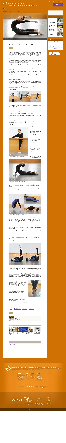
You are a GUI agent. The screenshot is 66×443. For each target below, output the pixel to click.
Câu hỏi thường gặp (34, 5)
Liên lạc (57, 1)
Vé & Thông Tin (58, 4)
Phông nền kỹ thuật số (39, 410)
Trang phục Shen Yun (39, 409)
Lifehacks (11, 341)
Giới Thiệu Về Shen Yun (28, 408)
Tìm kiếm (59, 1)
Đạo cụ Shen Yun (39, 411)
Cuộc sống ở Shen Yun (20, 408)
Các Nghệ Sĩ (17, 5)
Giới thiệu (19, 405)
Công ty (13, 5)
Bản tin (52, 1)
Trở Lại (4, 11)
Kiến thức (54, 1)
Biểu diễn (10, 5)
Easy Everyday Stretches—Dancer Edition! (16, 11)
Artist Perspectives (31, 341)
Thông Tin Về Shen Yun (20, 409)
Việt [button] (62, 1)
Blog (8, 11)
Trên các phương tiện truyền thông (28, 411)
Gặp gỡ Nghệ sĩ (19, 412)
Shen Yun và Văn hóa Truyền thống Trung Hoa (42, 413)
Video (20, 5)
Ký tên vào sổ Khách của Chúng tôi (44, 419)
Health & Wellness (24, 341)
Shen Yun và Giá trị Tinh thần (21, 411)
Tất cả (50, 41)
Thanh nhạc (38, 408)
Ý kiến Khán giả (27, 5)
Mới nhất (23, 5)
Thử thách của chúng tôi (20, 410)
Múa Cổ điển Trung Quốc (17, 341)
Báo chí (50, 1)
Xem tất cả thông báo (17, 351)
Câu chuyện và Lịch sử (39, 412)
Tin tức (54, 41)
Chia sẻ (11, 48)
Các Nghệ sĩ (27, 409)
